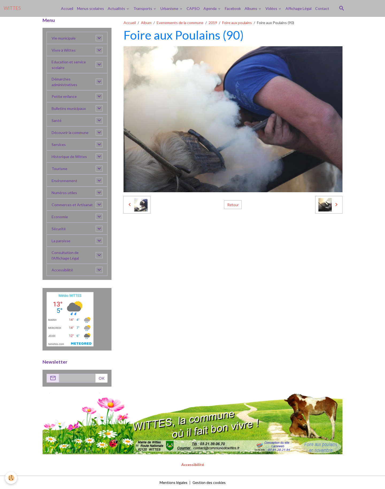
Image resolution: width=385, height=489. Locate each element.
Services (59, 144)
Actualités (117, 8)
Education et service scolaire (69, 65)
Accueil (67, 8)
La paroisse (61, 240)
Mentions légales (173, 482)
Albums (251, 8)
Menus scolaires (90, 8)
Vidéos (271, 8)
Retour (233, 204)
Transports (143, 8)
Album (146, 22)
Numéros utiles (64, 192)
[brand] (12, 8)
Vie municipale (64, 38)
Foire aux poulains (237, 22)
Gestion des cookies (209, 482)
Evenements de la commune (180, 22)
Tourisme (59, 168)
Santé (56, 120)
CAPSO (193, 8)
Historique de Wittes (69, 156)
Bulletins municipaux (69, 108)
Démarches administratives (64, 82)
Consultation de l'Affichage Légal (65, 255)
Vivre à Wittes (64, 50)
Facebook (233, 8)
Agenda (210, 8)
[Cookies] (11, 478)
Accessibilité (62, 270)
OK (102, 378)
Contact (322, 8)
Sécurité (59, 228)
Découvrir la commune (70, 132)
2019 (213, 22)
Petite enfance (64, 96)
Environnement (64, 180)
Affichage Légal (298, 8)
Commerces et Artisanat (72, 204)
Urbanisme (169, 8)
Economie (60, 216)
